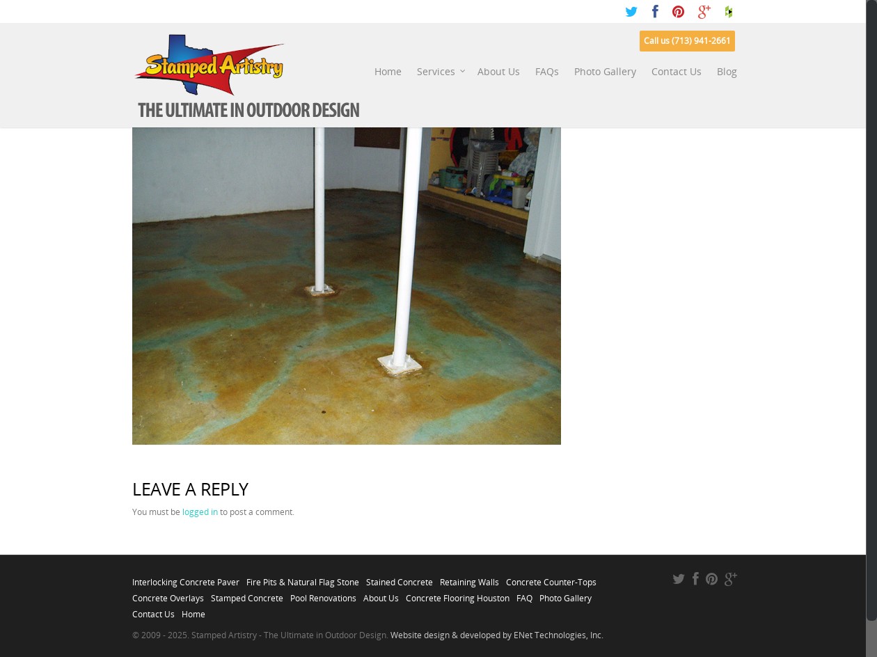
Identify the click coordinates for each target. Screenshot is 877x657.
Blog (727, 71)
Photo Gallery (605, 71)
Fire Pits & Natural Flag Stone (302, 578)
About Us (498, 71)
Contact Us (676, 71)
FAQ (524, 594)
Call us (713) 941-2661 (687, 41)
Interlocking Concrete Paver (185, 578)
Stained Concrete (399, 578)
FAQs (547, 71)
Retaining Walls (469, 578)
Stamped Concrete (247, 594)
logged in (200, 512)
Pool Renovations (323, 594)
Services (441, 72)
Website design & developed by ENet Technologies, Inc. (496, 635)
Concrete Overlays (168, 594)
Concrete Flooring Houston (457, 594)
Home (388, 71)
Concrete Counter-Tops (551, 578)
